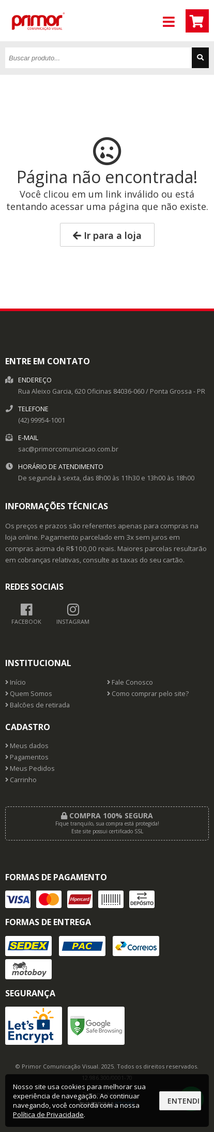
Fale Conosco (130, 682)
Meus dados (27, 745)
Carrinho (21, 779)
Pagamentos (27, 757)
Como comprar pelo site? (148, 693)
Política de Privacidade (48, 1114)
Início (15, 682)
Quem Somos (28, 693)
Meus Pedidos (30, 768)
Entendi (183, 1101)
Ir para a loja (107, 235)
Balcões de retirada (37, 705)
